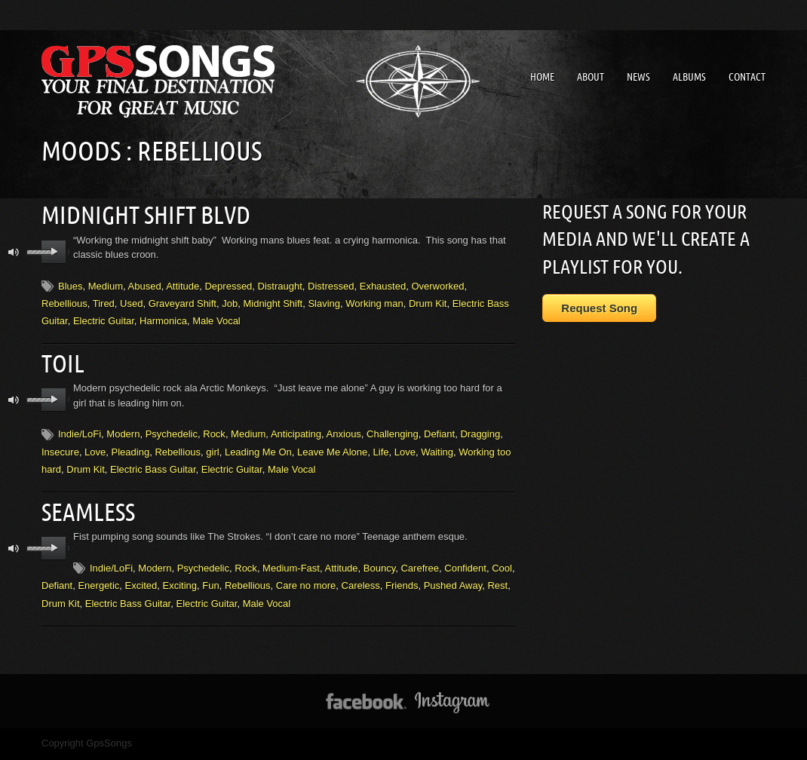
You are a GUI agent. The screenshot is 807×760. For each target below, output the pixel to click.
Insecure (60, 452)
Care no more (306, 585)
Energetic (98, 585)
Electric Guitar (103, 320)
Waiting (437, 452)
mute (14, 252)
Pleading (131, 452)
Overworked (437, 286)
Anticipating (296, 434)
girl (212, 452)
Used (131, 303)
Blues (70, 286)
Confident (465, 568)
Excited (141, 585)
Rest (497, 585)
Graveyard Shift (182, 303)
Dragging (480, 434)
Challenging (393, 434)
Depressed (228, 286)
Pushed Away (453, 585)
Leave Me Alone (332, 452)
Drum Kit (428, 303)
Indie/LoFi (79, 434)
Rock (214, 434)
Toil (62, 363)
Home (542, 77)
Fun (210, 585)
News (638, 77)
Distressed (331, 286)
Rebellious (64, 303)
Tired (104, 303)
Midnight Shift (272, 303)
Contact (747, 77)
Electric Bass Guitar (152, 469)
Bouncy (379, 568)
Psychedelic (172, 434)
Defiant (439, 434)
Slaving (324, 303)
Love (95, 452)
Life (381, 452)
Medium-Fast (291, 568)
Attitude (182, 286)
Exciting (179, 585)
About (590, 77)
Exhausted (383, 286)
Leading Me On (258, 452)
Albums (689, 77)
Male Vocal (216, 320)
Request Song (599, 308)
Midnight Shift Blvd (145, 214)
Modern (123, 434)
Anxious (344, 434)
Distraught (280, 286)
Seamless (88, 512)
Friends (401, 585)
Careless (361, 585)
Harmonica (163, 320)
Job (230, 303)
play (53, 252)
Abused (144, 286)
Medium (105, 286)
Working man (374, 303)
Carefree (419, 568)
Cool (502, 568)
